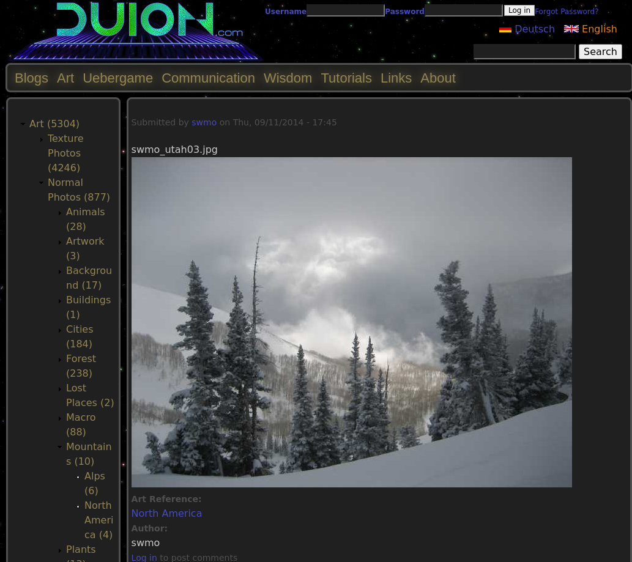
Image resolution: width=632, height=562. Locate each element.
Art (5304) (54, 124)
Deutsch (527, 29)
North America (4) (98, 520)
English (590, 29)
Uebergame (118, 78)
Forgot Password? (566, 11)
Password (405, 11)
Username (286, 11)
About (438, 78)
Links (396, 78)
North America (167, 513)
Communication (208, 78)
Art (65, 78)
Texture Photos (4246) (66, 153)
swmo (204, 122)
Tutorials (346, 78)
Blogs (31, 78)
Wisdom (288, 78)
